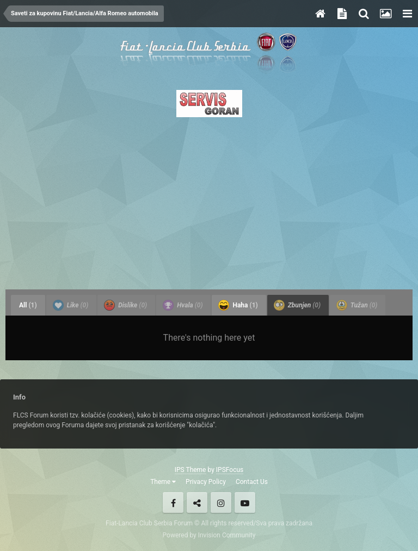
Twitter (197, 502)
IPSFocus (229, 470)
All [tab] (28, 305)
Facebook (173, 502)
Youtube (245, 502)
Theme (163, 482)
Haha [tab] (237, 305)
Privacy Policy (206, 482)
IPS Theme (190, 470)
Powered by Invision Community (209, 535)
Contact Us (252, 482)
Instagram (221, 502)
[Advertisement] (209, 200)
